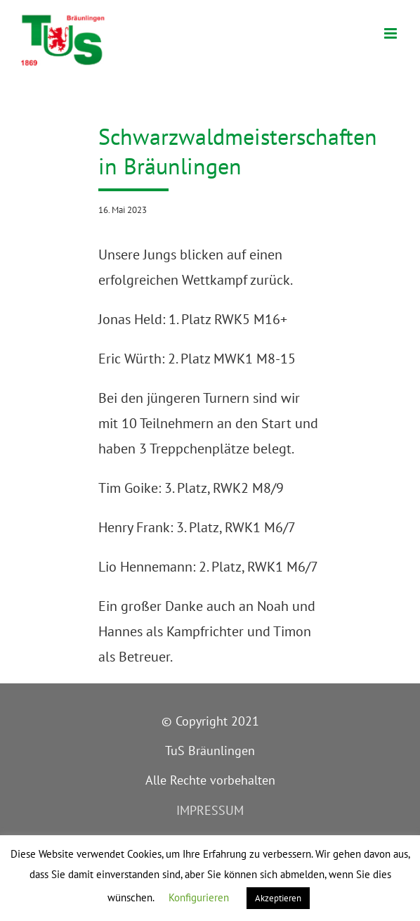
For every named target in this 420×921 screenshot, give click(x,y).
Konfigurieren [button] (199, 897)
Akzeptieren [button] (278, 898)
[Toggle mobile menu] (391, 33)
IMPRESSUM (210, 810)
